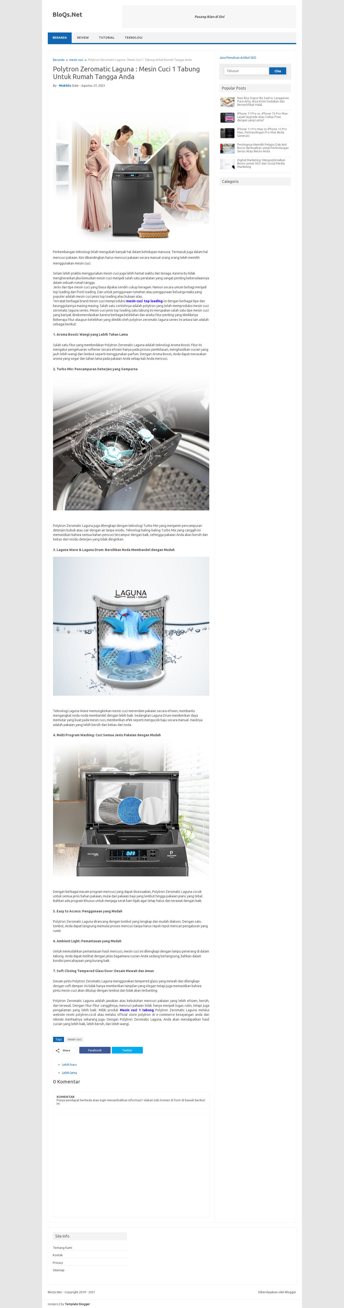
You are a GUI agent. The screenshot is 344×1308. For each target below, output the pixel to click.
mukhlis (65, 85)
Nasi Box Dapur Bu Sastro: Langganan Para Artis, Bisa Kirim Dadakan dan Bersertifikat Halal (263, 101)
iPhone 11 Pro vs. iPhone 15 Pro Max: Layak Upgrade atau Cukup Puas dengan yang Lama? (262, 117)
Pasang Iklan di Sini (209, 17)
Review (83, 37)
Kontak (58, 1255)
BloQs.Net (67, 14)
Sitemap (58, 1270)
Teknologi (133, 37)
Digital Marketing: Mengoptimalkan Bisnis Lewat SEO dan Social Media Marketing (261, 163)
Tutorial (106, 37)
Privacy (58, 1262)
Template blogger (77, 1304)
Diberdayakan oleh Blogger (277, 1292)
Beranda (60, 37)
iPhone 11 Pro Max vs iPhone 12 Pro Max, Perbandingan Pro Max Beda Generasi (262, 132)
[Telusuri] (246, 71)
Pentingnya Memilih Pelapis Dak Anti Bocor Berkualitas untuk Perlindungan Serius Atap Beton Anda (263, 148)
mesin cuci (76, 59)
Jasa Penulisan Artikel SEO (238, 57)
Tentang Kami (62, 1247)
